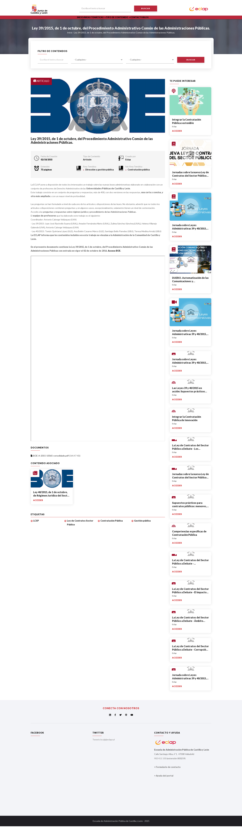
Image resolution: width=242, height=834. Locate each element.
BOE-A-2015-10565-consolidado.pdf (51, 463)
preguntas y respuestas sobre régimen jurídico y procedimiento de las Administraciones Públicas (89, 219)
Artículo (87, 167)
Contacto (146, 21)
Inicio (82, 21)
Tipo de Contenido (125, 21)
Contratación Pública (111, 528)
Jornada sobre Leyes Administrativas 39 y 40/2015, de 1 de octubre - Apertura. (189, 342)
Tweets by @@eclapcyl (103, 747)
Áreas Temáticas (99, 21)
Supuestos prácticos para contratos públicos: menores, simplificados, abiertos (189, 514)
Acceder (38, 508)
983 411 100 (160, 766)
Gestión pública (142, 528)
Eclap (128, 167)
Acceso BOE (114, 258)
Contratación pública (139, 177)
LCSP (36, 528)
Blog (158, 21)
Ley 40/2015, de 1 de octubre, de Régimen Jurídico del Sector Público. (51, 503)
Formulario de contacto (168, 775)
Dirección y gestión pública (99, 177)
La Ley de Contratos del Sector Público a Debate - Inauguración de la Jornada (190, 571)
